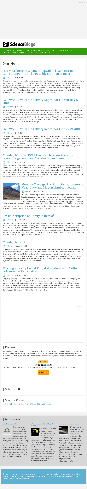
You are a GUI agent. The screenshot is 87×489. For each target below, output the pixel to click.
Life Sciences (8, 50)
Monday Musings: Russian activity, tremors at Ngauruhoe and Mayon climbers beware (52, 186)
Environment (37, 50)
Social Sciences (50, 50)
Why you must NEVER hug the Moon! (42, 425)
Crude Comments (10, 424)
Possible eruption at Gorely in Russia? (28, 216)
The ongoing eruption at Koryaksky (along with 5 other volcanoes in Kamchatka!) (41, 270)
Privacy (38, 474)
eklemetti (10, 77)
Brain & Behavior (19, 52)
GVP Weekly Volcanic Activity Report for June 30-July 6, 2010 (40, 101)
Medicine (6, 52)
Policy (71, 50)
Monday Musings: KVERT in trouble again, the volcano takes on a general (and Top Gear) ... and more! (40, 157)
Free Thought (45, 52)
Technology (33, 52)
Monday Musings (15, 242)
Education (63, 50)
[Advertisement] (43, 20)
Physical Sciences (22, 50)
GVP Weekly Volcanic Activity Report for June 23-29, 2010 (41, 129)
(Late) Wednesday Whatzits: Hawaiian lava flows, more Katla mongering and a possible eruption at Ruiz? (40, 72)
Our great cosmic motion (69, 424)
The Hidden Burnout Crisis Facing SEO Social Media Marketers (28, 404)
